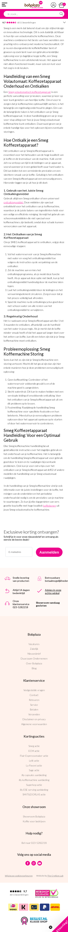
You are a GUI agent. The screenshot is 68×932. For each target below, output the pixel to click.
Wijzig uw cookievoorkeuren (19, 875)
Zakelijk (34, 648)
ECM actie (34, 750)
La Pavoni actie (34, 765)
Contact (34, 695)
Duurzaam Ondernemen (34, 658)
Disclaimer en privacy (34, 719)
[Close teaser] (50, 927)
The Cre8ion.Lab (55, 875)
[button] (60, 924)
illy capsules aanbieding (34, 775)
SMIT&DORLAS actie (34, 794)
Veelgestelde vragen (34, 690)
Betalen (34, 709)
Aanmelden (49, 552)
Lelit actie (34, 760)
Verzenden (34, 714)
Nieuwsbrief (34, 653)
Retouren (34, 699)
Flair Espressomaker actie (34, 755)
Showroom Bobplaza (34, 816)
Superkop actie (34, 784)
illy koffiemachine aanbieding (34, 779)
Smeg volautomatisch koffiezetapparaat (29, 91)
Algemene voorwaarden (34, 724)
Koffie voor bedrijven (34, 821)
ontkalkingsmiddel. (14, 202)
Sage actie (34, 770)
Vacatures (34, 644)
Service (34, 704)
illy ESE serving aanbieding (34, 789)
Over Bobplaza (34, 663)
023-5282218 (39, 842)
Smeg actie (34, 745)
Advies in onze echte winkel (53, 591)
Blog (34, 668)
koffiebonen (49, 505)
